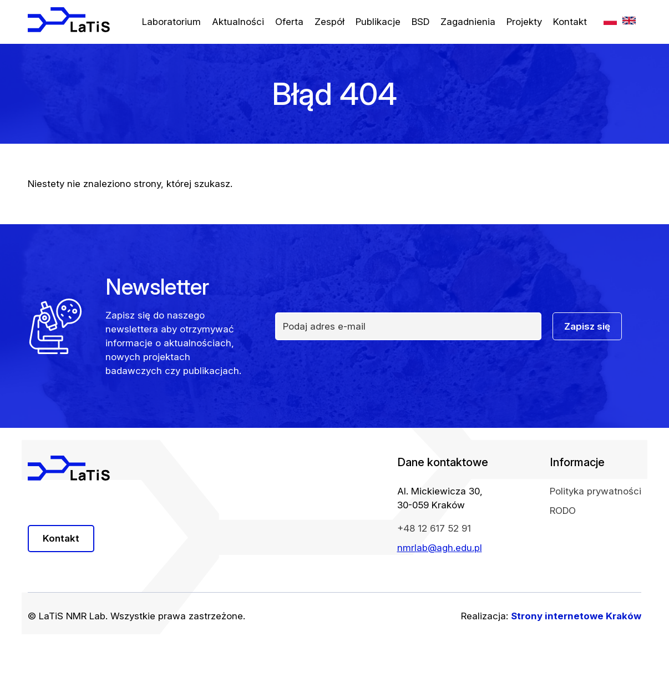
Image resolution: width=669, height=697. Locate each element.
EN (629, 20)
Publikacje (378, 21)
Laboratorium (171, 21)
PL (610, 20)
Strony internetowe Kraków (576, 616)
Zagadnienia (467, 21)
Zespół (329, 21)
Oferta (289, 21)
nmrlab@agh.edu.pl (439, 547)
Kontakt (570, 21)
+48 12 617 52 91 (434, 528)
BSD (420, 21)
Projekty (524, 21)
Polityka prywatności (595, 491)
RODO (563, 510)
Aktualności (238, 21)
